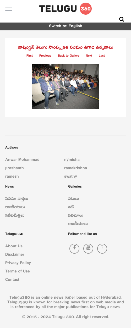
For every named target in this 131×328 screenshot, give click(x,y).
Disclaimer (14, 255)
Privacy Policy (18, 264)
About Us (14, 247)
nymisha (72, 161)
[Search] (122, 19)
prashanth (14, 169)
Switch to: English (65, 27)
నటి (71, 208)
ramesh (12, 177)
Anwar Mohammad (22, 161)
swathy (70, 177)
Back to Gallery (68, 56)
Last (102, 56)
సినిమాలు (75, 216)
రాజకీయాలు (15, 208)
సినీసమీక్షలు (14, 216)
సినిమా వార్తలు (16, 200)
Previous (45, 56)
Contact (12, 281)
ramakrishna (75, 169)
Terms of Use (17, 272)
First (29, 56)
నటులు (73, 200)
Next (89, 56)
